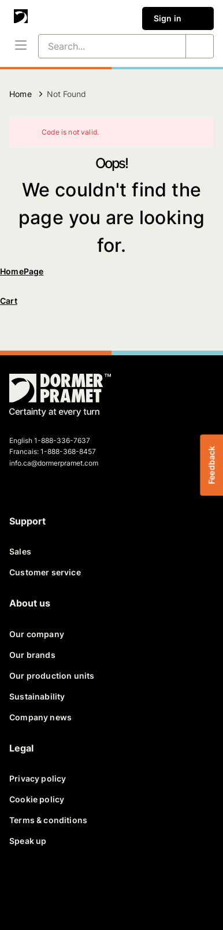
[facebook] (23, 888)
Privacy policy (37, 778)
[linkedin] (78, 888)
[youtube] (106, 888)
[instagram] (134, 888)
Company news (40, 717)
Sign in (178, 18)
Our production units (51, 675)
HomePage (21, 271)
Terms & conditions (48, 820)
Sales (20, 551)
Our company (36, 634)
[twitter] (51, 888)
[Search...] (98, 46)
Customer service (45, 572)
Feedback (211, 465)
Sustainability (37, 696)
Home (20, 94)
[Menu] (20, 46)
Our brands (32, 655)
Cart (8, 301)
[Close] (198, 132)
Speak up (27, 841)
